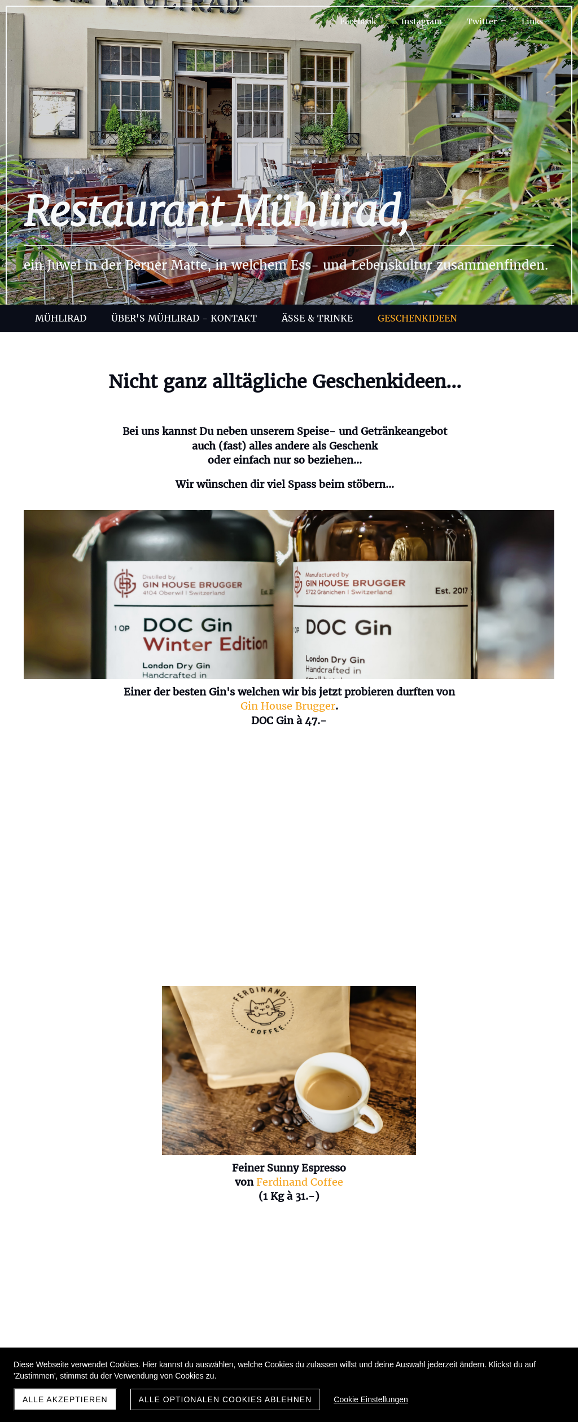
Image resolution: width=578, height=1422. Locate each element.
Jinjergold (154, 982)
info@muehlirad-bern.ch (289, 1295)
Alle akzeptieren (65, 1399)
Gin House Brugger (110, 720)
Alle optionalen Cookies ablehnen (225, 1399)
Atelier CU (452, 985)
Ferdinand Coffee (307, 705)
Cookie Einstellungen (371, 1399)
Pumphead (155, 996)
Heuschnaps (426, 691)
